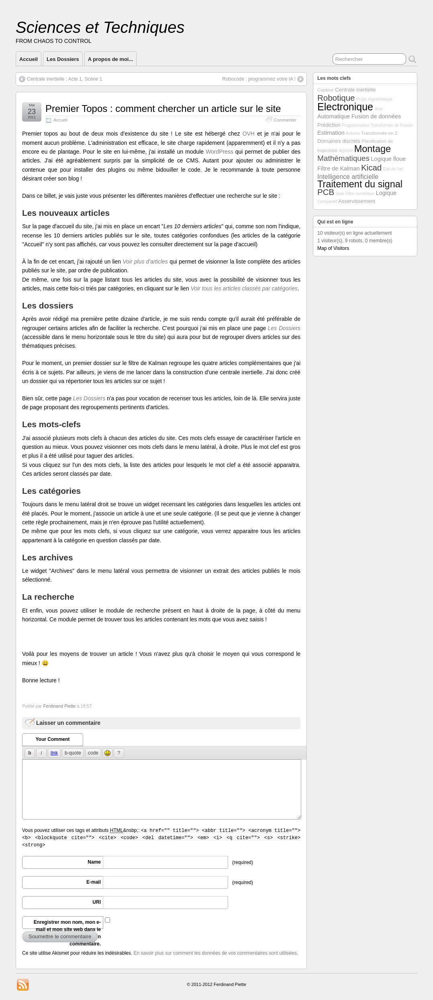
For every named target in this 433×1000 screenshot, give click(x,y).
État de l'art (393, 169)
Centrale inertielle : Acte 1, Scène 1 (64, 79)
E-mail (93, 882)
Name (94, 862)
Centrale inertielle (355, 90)
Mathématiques (343, 158)
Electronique (345, 106)
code (93, 753)
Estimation (331, 133)
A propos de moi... (110, 59)
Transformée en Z (379, 133)
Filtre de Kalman (338, 168)
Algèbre (346, 150)
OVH (249, 133)
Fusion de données (376, 116)
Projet (361, 99)
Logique (386, 193)
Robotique (336, 97)
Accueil (28, 59)
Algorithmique (380, 99)
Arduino (352, 133)
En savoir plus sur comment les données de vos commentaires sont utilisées (214, 953)
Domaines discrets (338, 141)
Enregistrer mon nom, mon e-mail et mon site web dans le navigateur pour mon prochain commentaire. (66, 924)
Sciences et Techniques (100, 27)
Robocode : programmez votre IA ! (259, 79)
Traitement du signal (359, 184)
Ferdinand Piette (59, 706)
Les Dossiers (63, 59)
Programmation (355, 125)
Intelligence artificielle (347, 176)
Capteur (325, 89)
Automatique (333, 116)
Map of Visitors (333, 248)
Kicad (371, 167)
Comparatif (327, 201)
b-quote (73, 753)
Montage (372, 149)
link (54, 753)
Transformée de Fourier (392, 125)
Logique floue (388, 159)
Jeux (378, 109)
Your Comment (52, 739)
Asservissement (356, 201)
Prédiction (329, 125)
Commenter (285, 120)
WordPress (219, 151)
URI (96, 902)
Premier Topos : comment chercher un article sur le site (163, 108)
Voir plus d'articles (145, 261)
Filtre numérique (359, 193)
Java (340, 193)
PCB (325, 192)
